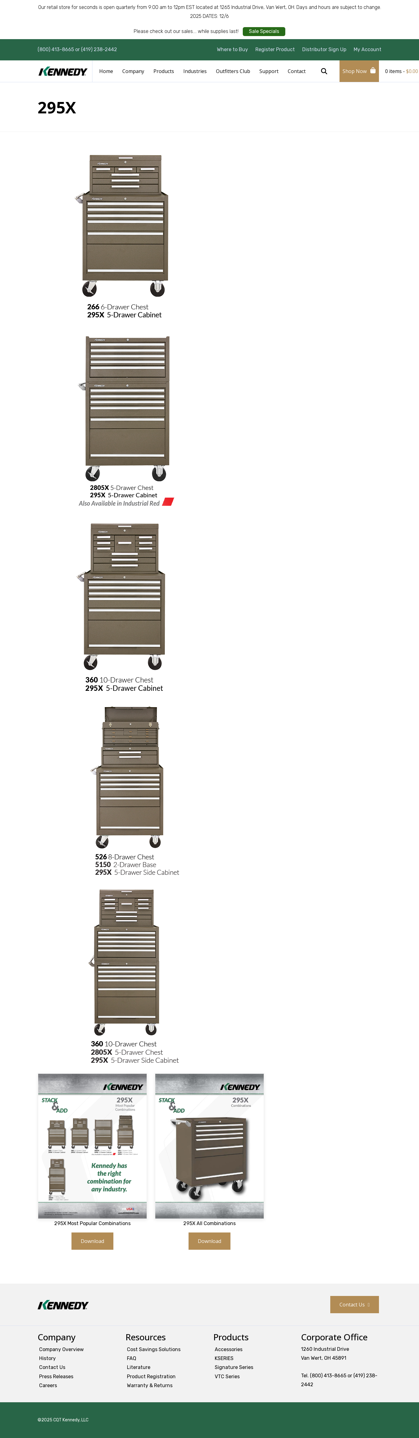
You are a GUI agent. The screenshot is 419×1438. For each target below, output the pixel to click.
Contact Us (352, 1304)
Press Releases (56, 1376)
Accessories (228, 1349)
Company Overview (61, 1349)
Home (106, 71)
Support (269, 71)
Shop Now (355, 71)
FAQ (131, 1358)
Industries (195, 71)
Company (133, 71)
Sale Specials (264, 31)
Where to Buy (232, 49)
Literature (138, 1367)
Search (324, 71)
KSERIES (224, 1358)
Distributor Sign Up (324, 49)
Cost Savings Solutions (154, 1349)
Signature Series (234, 1367)
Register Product (275, 49)
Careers (48, 1385)
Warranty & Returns (150, 1385)
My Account (367, 49)
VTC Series (227, 1376)
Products (163, 71)
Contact (297, 71)
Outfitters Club (233, 71)
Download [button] (92, 1241)
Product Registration (151, 1376)
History (47, 1358)
